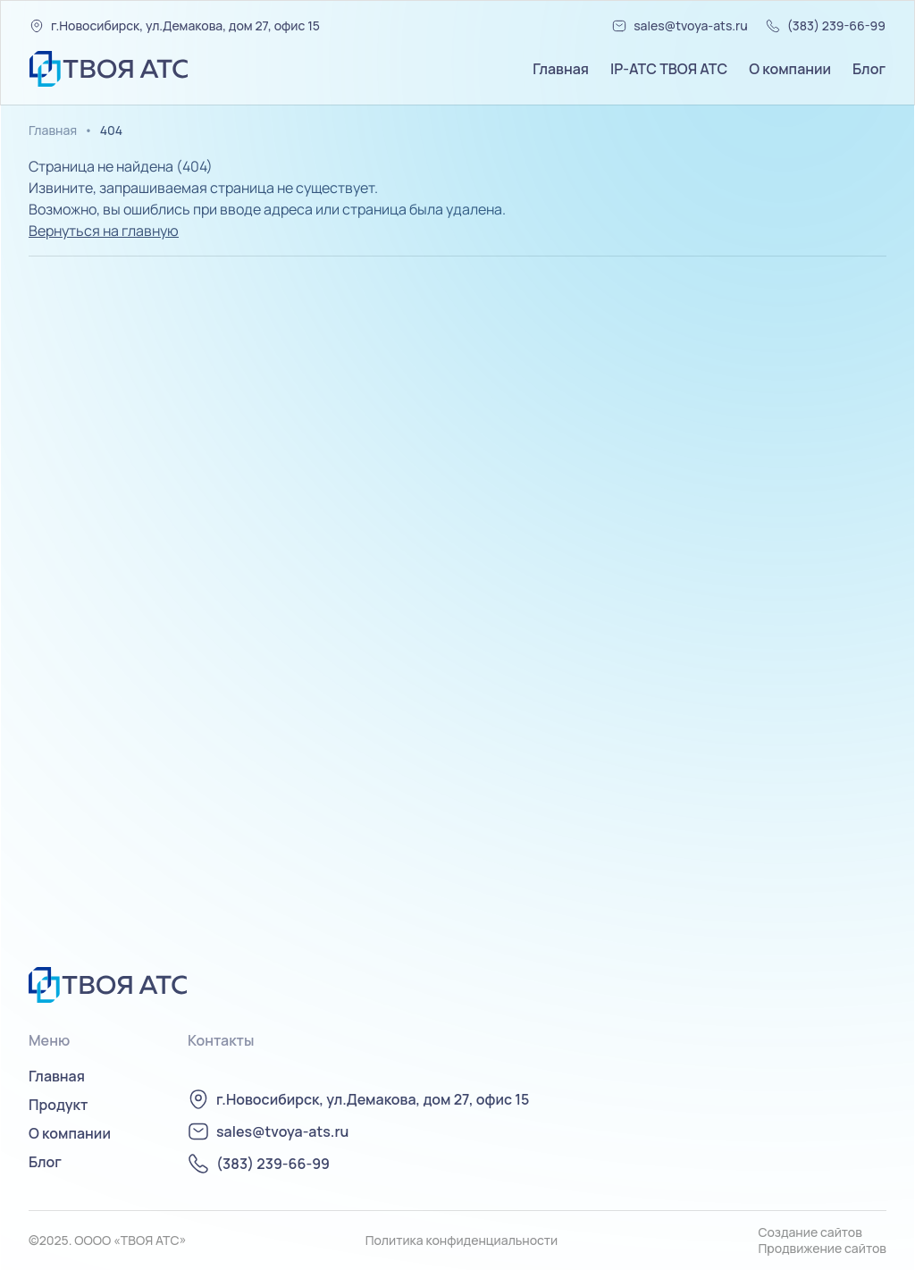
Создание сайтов (809, 1232)
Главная (561, 69)
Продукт (58, 1105)
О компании (790, 69)
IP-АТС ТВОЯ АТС (668, 69)
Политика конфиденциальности (461, 1240)
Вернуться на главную (104, 230)
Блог (869, 69)
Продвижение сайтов (822, 1248)
